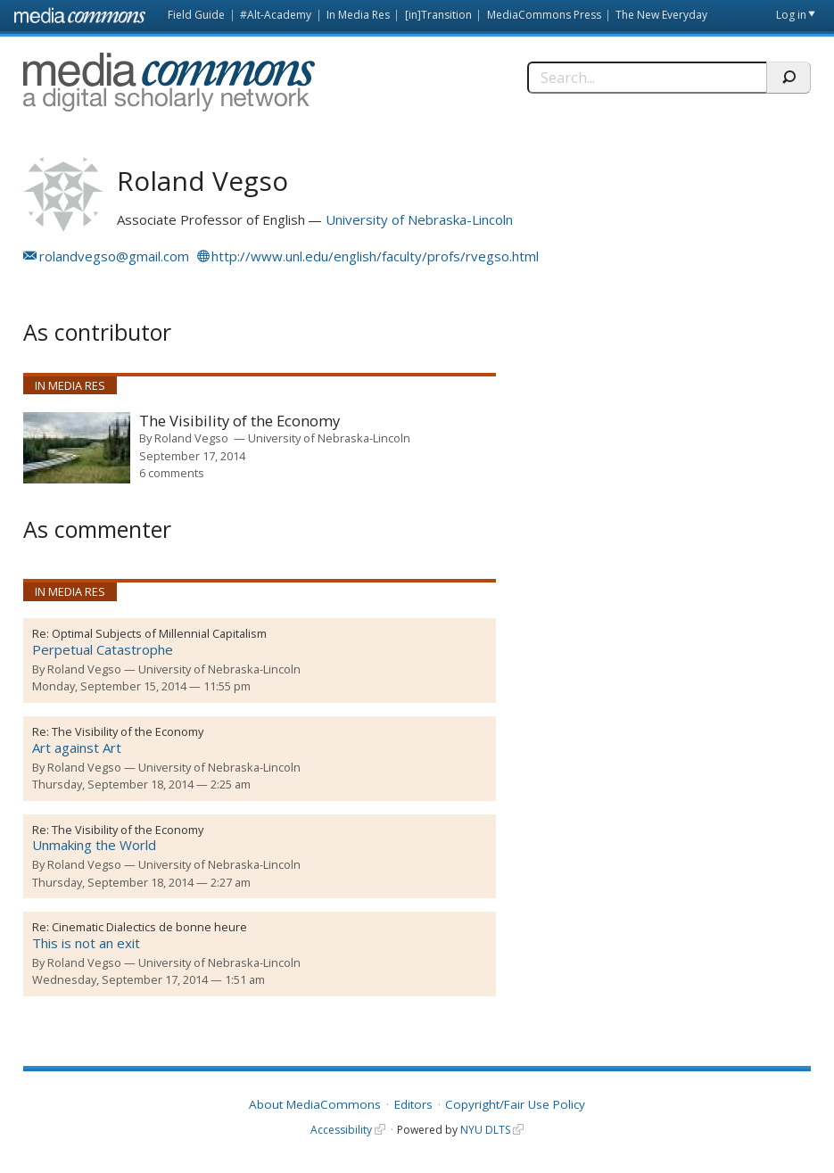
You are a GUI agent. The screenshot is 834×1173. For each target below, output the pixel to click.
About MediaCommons (315, 1104)
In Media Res (358, 14)
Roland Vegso (191, 438)
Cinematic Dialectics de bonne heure (149, 927)
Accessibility (341, 1129)
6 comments (171, 473)
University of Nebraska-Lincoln (419, 219)
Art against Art (76, 747)
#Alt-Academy (275, 14)
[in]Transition (438, 14)
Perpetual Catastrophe (102, 649)
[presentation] (76, 447)
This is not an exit (86, 943)
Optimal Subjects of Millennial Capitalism (159, 633)
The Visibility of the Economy (239, 421)
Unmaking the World (94, 845)
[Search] (646, 78)
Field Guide (196, 14)
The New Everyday (661, 14)
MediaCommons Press (544, 14)
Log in (791, 14)
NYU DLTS (485, 1129)
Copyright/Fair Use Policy (515, 1104)
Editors (413, 1104)
